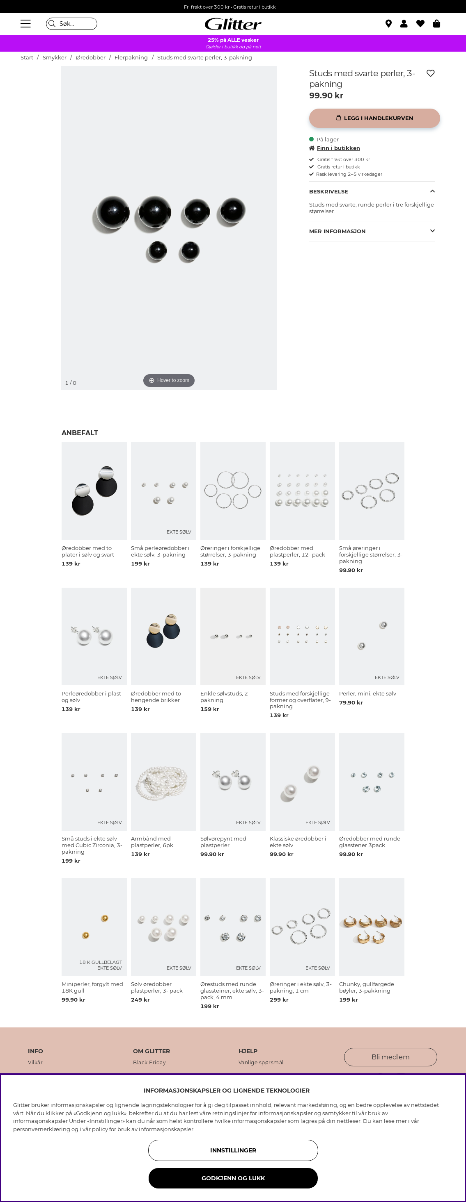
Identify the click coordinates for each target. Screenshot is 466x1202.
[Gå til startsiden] (233, 23)
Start (27, 58)
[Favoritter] (424, 24)
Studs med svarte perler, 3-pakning (204, 58)
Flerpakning (131, 58)
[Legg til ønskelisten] (431, 73)
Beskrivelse (328, 191)
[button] (408, 24)
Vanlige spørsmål (261, 1063)
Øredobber (91, 58)
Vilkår (35, 1063)
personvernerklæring (41, 1129)
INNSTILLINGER (233, 1150)
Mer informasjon (337, 231)
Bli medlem (391, 1057)
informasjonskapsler (166, 1129)
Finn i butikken (334, 148)
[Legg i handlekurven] (374, 118)
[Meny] (27, 24)
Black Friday (149, 1063)
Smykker (55, 58)
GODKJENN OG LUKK (233, 1178)
